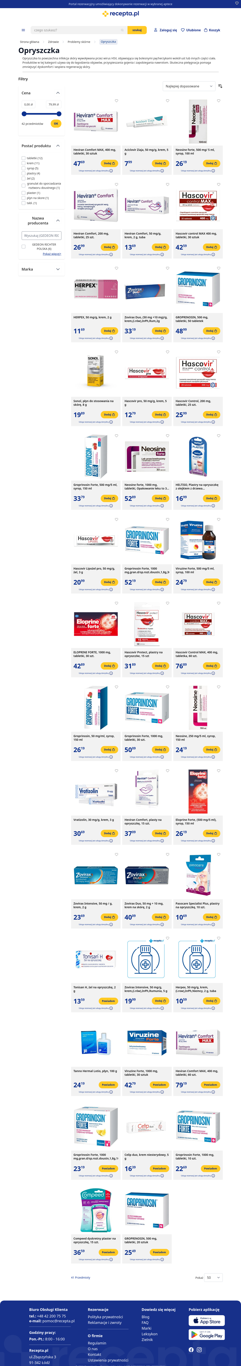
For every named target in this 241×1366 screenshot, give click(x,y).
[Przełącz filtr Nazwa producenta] (41, 222)
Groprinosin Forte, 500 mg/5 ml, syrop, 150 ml (95, 486)
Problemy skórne (79, 42)
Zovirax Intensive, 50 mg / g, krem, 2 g (93, 905)
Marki (146, 1328)
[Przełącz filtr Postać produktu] (41, 147)
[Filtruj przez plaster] (31, 193)
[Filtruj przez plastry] (31, 173)
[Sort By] (189, 86)
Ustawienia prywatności (108, 1360)
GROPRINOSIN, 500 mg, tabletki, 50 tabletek (192, 319)
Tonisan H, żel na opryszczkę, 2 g (95, 989)
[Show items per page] (213, 1277)
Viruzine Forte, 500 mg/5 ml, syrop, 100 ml (195, 570)
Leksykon (150, 1333)
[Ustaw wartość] (56, 124)
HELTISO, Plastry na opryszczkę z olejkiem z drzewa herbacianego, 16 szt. (197, 486)
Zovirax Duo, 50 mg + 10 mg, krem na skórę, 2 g (144, 905)
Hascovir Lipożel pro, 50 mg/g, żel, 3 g (94, 570)
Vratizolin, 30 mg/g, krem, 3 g (94, 820)
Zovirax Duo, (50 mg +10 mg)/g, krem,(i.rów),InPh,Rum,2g (146, 319)
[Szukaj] (122, 30)
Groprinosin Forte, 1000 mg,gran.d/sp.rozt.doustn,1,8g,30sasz (147, 570)
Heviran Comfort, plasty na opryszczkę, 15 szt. (143, 821)
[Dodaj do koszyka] (109, 163)
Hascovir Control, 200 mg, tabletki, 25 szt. (193, 403)
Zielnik (147, 1339)
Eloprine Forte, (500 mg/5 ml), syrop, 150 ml (196, 821)
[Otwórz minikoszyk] (212, 30)
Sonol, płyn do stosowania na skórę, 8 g (94, 403)
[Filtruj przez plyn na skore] (35, 198)
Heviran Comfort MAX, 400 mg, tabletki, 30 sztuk (95, 151)
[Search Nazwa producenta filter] (41, 235)
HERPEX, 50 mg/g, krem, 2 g (93, 317)
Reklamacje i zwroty (104, 1322)
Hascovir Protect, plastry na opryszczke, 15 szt (144, 654)
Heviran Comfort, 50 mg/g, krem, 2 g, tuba (143, 235)
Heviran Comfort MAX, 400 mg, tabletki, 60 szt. (197, 1073)
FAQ (145, 1322)
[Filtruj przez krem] (31, 163)
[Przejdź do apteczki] (191, 30)
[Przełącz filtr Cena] (41, 94)
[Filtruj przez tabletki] (32, 158)
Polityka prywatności (105, 1316)
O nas (93, 1348)
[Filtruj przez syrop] (30, 168)
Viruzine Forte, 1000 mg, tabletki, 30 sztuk (141, 1073)
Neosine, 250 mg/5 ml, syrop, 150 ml (196, 738)
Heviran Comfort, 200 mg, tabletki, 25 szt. (91, 235)
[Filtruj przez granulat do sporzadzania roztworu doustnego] (41, 185)
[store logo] (120, 14)
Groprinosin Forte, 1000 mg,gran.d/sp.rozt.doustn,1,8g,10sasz (96, 1156)
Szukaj (137, 30)
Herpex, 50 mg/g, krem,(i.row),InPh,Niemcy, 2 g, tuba (196, 989)
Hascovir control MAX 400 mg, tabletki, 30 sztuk (196, 235)
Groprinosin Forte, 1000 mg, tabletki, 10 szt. (195, 1156)
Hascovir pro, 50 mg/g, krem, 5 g (146, 403)
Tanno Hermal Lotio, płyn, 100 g (95, 1071)
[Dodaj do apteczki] (116, 100)
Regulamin (97, 1343)
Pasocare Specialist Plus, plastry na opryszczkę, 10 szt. (198, 905)
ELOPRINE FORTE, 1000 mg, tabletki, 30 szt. (92, 654)
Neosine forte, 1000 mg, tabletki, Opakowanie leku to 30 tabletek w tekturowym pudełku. (146, 486)
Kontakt (94, 1354)
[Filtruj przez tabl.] (29, 203)
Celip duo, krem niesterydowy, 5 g (147, 1156)
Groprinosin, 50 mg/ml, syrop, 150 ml (94, 738)
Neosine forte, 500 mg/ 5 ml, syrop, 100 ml (195, 151)
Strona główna (29, 42)
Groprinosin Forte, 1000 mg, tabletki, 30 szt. (144, 738)
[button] (111, 170)
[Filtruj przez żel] (28, 178)
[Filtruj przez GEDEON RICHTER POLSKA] (41, 246)
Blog (145, 1316)
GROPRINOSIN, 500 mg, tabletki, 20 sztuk (141, 1240)
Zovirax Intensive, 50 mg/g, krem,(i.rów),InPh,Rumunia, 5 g (146, 989)
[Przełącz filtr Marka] (41, 269)
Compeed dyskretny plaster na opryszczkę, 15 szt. (95, 1240)
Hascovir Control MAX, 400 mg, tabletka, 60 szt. (197, 654)
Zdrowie (53, 42)
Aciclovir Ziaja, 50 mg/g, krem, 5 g (146, 151)
